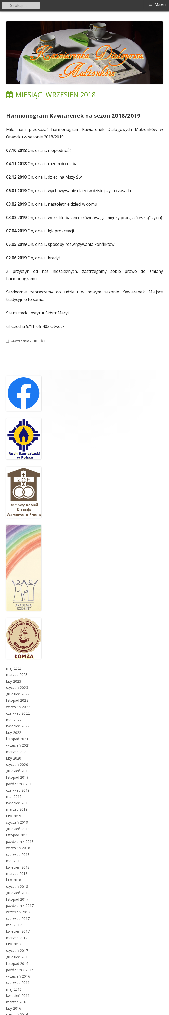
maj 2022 (14, 719)
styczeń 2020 (17, 764)
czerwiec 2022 (18, 713)
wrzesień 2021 (18, 745)
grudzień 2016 (18, 957)
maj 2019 (14, 796)
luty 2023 (13, 681)
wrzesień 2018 (18, 847)
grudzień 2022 (18, 694)
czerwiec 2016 (18, 982)
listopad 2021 (17, 738)
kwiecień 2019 (18, 803)
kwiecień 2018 (18, 867)
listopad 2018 (17, 835)
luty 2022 (13, 732)
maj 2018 (14, 860)
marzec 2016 (17, 1001)
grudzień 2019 (18, 770)
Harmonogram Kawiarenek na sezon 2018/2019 (73, 115)
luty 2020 (13, 758)
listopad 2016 (17, 963)
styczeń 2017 (17, 950)
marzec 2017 (17, 937)
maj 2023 (14, 668)
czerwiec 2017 (18, 918)
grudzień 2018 (18, 828)
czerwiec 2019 (18, 790)
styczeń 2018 (17, 886)
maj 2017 (14, 925)
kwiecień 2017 (18, 931)
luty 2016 (13, 1008)
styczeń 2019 (17, 822)
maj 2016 (14, 989)
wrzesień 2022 (18, 706)
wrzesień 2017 (18, 912)
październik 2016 (20, 969)
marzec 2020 (17, 751)
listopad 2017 (17, 899)
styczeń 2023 (17, 687)
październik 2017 (20, 905)
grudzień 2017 (18, 892)
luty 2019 (13, 816)
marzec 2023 (17, 674)
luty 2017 (13, 944)
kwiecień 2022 (18, 726)
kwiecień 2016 (18, 995)
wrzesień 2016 (18, 976)
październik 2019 (20, 783)
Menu (160, 5)
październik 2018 (20, 841)
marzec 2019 (17, 809)
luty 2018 (13, 879)
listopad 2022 (17, 700)
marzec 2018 (17, 873)
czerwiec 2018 (18, 854)
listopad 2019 (17, 777)
